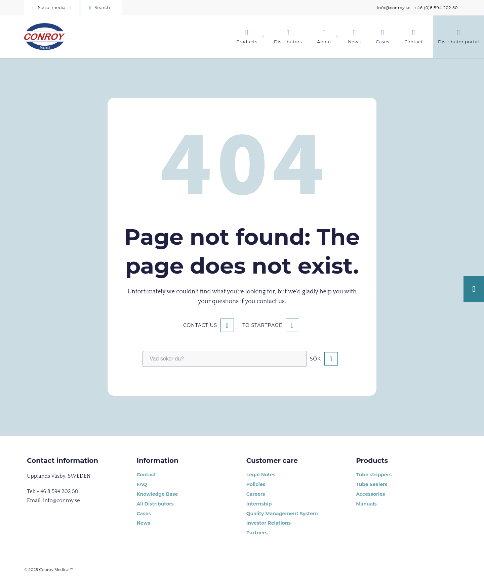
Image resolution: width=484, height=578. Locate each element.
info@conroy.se (393, 7)
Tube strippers (374, 475)
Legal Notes (260, 475)
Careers (255, 494)
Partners (257, 533)
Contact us (200, 325)
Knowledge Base (157, 494)
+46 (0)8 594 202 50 (436, 7)
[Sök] (101, 7)
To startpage (262, 325)
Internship (259, 504)
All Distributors (154, 504)
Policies (255, 484)
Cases (143, 514)
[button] (51, 7)
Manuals (366, 504)
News (143, 523)
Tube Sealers (371, 484)
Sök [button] (315, 359)
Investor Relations (268, 523)
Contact (146, 475)
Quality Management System (282, 514)
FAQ (141, 484)
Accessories (370, 494)
